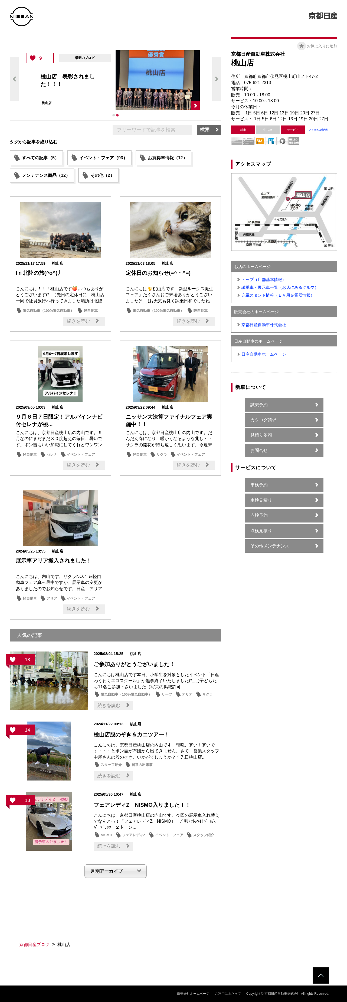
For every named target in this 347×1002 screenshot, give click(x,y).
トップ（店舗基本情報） (263, 279)
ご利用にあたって (228, 994)
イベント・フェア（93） (103, 158)
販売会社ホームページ (193, 994)
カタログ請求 (263, 420)
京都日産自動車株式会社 (263, 324)
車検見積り (261, 500)
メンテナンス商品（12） (46, 175)
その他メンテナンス (269, 546)
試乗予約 (259, 404)
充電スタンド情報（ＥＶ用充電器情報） (278, 295)
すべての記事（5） (40, 158)
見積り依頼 (261, 435)
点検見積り (261, 530)
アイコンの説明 (318, 129)
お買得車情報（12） (167, 158)
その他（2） (102, 175)
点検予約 (259, 515)
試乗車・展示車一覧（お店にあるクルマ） (280, 287)
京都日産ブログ (34, 944)
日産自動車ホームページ (263, 354)
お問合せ (259, 450)
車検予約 (259, 484)
